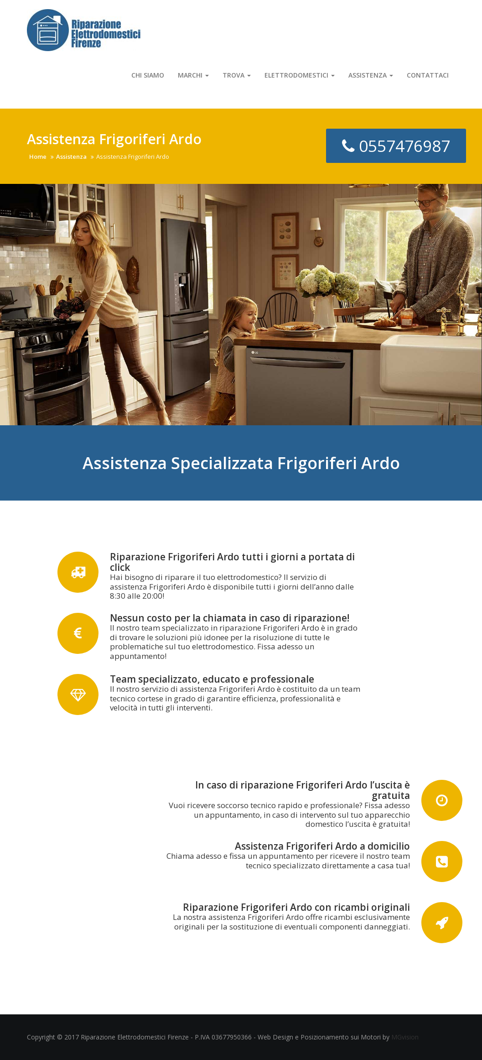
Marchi (193, 75)
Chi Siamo (147, 75)
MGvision (405, 1037)
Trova (237, 75)
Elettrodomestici (299, 75)
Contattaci (428, 75)
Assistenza (370, 75)
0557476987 (396, 146)
